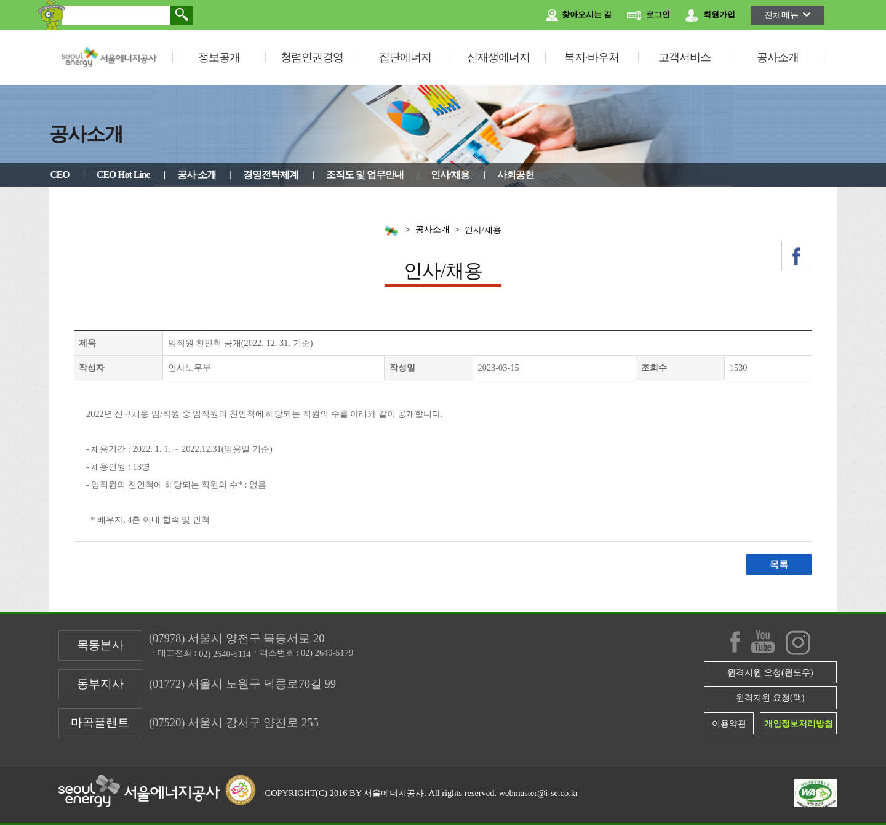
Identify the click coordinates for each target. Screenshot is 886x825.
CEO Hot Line (123, 174)
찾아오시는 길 (579, 15)
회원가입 (710, 15)
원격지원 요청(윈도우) (770, 672)
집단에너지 (405, 57)
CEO (59, 174)
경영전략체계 (270, 174)
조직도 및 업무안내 (365, 174)
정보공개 (219, 57)
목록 (779, 564)
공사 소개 (196, 174)
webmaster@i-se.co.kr (538, 793)
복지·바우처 (591, 57)
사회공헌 (515, 174)
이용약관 (729, 723)
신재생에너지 (498, 57)
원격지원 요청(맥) (770, 697)
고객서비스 (684, 57)
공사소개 (778, 57)
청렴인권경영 (312, 57)
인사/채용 (450, 174)
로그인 (648, 15)
